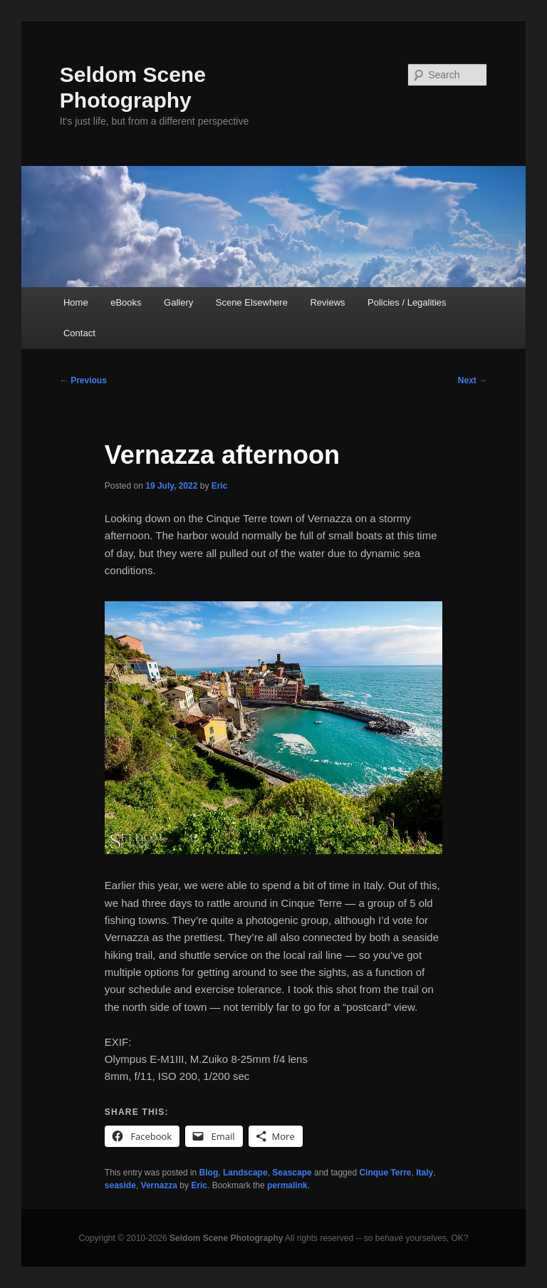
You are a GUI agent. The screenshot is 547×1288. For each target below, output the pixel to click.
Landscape (245, 1173)
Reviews (327, 302)
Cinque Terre (385, 1173)
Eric (220, 486)
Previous (83, 380)
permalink (287, 1185)
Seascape (291, 1173)
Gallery (178, 302)
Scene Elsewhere (252, 302)
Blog (209, 1173)
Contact (79, 333)
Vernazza (159, 1185)
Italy (424, 1173)
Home (75, 302)
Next (472, 380)
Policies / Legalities (407, 302)
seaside (120, 1185)
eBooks (125, 302)
